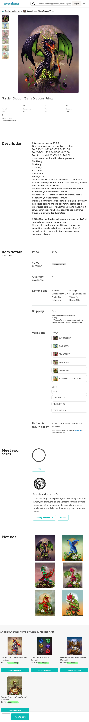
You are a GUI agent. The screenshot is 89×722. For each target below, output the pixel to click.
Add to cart (20, 716)
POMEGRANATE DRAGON (67, 378)
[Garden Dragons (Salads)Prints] (15, 646)
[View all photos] (48, 54)
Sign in (76, 4)
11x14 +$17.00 (59, 404)
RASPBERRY (61, 362)
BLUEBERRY (61, 346)
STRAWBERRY (62, 370)
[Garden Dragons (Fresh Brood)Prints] (15, 685)
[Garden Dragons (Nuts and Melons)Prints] (74, 646)
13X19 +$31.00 (59, 410)
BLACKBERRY (62, 338)
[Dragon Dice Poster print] (45, 646)
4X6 (55, 391)
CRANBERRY (61, 354)
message (77, 430)
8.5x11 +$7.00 (59, 397)
